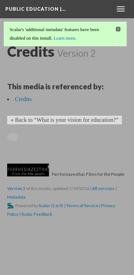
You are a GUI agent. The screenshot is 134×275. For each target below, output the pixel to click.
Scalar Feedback (36, 214)
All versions (103, 188)
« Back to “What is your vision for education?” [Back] (64, 120)
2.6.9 (57, 205)
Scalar (44, 205)
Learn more (64, 38)
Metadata (16, 197)
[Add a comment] (16, 137)
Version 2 (16, 188)
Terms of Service (82, 205)
